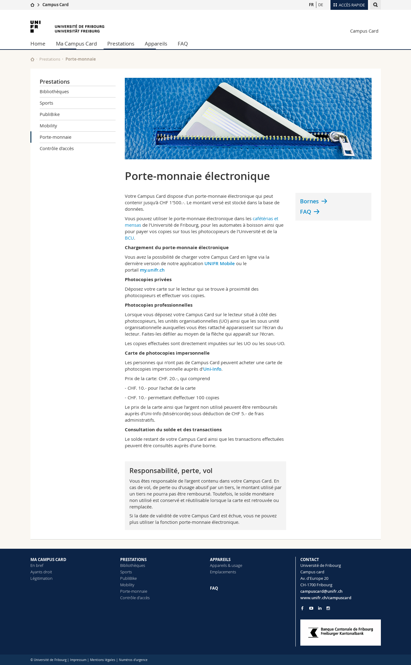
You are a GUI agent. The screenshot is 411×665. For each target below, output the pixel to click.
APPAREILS (220, 559)
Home (37, 43)
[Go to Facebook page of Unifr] (302, 608)
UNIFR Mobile (219, 263)
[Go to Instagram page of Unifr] (328, 608)
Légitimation (41, 578)
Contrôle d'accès (57, 148)
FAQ (183, 43)
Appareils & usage (226, 565)
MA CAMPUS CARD (48, 559)
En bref (36, 565)
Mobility (48, 125)
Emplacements (223, 572)
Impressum (78, 660)
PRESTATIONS (133, 559)
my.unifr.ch (152, 270)
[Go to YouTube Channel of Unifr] (311, 608)
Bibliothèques (54, 91)
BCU (129, 238)
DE (320, 4)
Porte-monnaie (55, 137)
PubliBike (50, 114)
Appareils (156, 43)
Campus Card (55, 4)
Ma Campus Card (76, 43)
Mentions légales (102, 660)
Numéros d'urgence (133, 660)
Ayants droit (41, 572)
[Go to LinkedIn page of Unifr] (320, 608)
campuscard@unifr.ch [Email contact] (321, 591)
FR (311, 4)
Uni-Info (212, 369)
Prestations (120, 43)
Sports (46, 103)
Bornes (309, 201)
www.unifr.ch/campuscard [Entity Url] (325, 597)
